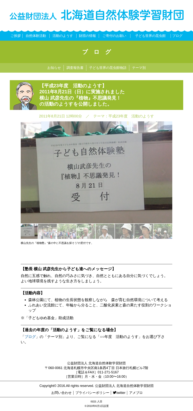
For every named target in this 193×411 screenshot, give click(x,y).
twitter (119, 393)
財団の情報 (87, 36)
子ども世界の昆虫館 (150, 36)
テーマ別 (139, 68)
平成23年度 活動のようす (131, 116)
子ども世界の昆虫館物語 (107, 68)
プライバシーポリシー (92, 393)
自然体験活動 (36, 36)
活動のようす (63, 36)
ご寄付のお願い (114, 36)
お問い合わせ (61, 393)
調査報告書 (75, 68)
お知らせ (54, 68)
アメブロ (136, 393)
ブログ (177, 36)
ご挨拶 (16, 36)
